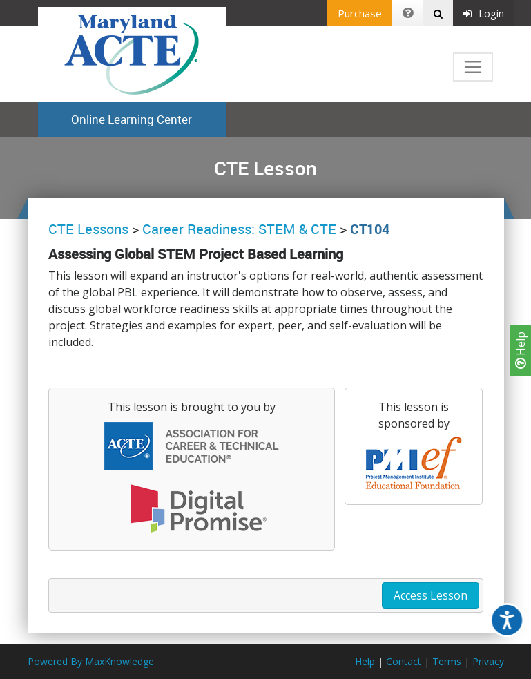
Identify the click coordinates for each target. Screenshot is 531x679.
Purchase (360, 13)
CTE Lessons (88, 229)
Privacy (488, 661)
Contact (403, 661)
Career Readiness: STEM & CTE (239, 229)
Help (520, 350)
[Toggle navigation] (473, 67)
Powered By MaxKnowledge (91, 661)
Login (483, 13)
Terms (446, 661)
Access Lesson (430, 595)
